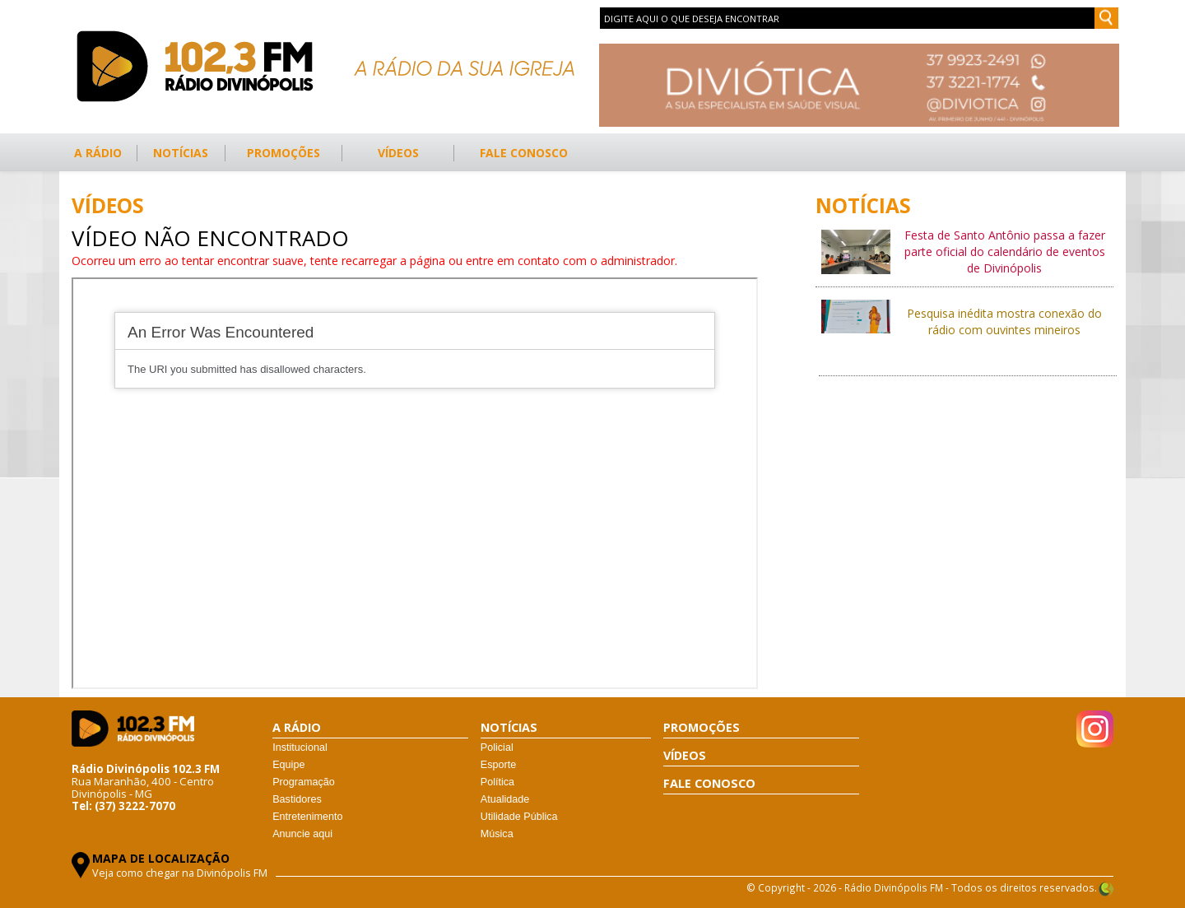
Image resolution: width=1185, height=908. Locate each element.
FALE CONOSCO (524, 153)
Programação (303, 782)
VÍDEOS (398, 153)
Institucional (300, 747)
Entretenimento (307, 816)
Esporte (498, 765)
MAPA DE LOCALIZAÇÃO (161, 858)
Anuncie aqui (302, 834)
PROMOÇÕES (283, 153)
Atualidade (505, 799)
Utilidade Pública (519, 816)
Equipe (288, 765)
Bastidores (297, 799)
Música (497, 834)
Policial (497, 747)
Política (497, 782)
